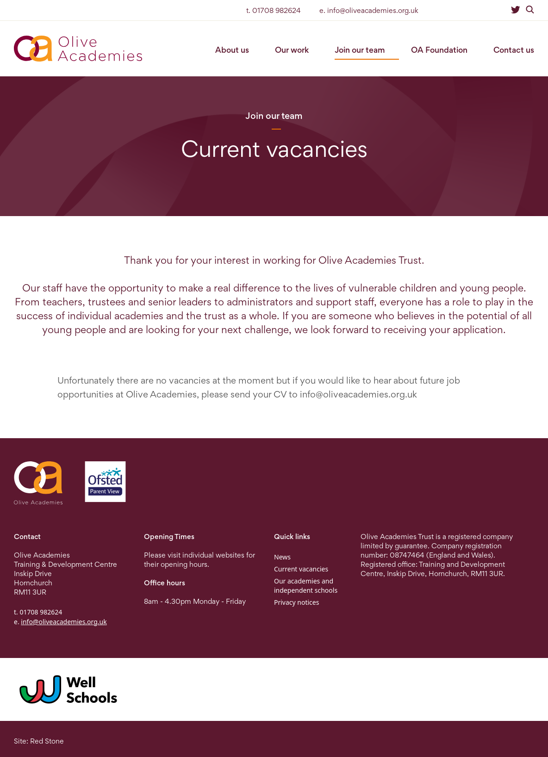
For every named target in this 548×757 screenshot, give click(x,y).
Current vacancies (301, 569)
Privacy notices (296, 602)
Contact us (513, 50)
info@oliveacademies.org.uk (358, 394)
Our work (292, 50)
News (282, 556)
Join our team (360, 50)
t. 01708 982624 (273, 10)
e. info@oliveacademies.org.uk (368, 10)
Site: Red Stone (39, 741)
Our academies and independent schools (305, 586)
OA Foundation (439, 50)
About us (232, 50)
